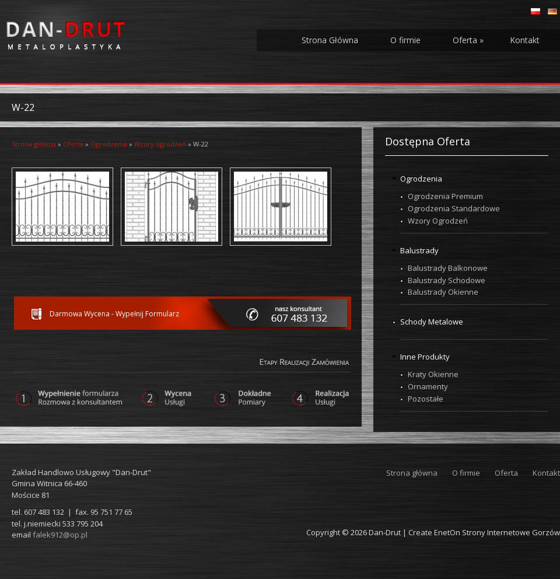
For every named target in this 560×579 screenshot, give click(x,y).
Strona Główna (330, 40)
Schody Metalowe (431, 321)
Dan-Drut (385, 532)
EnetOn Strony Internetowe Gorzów (497, 532)
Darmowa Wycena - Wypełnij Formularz (114, 314)
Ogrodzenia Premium (445, 196)
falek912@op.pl (60, 534)
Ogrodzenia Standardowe (454, 208)
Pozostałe (425, 398)
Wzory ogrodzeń (160, 143)
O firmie (405, 40)
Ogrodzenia (108, 143)
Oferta (468, 40)
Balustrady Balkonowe (448, 268)
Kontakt (525, 40)
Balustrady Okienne (443, 292)
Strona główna (34, 143)
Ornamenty (428, 386)
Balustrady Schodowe (446, 280)
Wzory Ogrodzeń (438, 220)
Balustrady (419, 250)
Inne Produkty (425, 356)
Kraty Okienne (433, 374)
